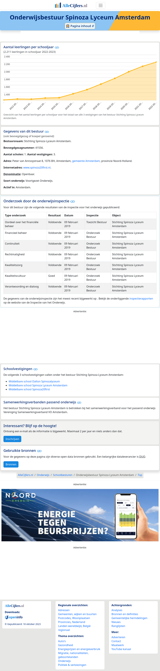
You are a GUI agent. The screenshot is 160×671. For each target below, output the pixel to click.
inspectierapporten (141, 298)
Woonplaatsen (81, 618)
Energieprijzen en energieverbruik (79, 649)
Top (140, 475)
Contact (116, 641)
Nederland (78, 622)
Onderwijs (64, 661)
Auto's (62, 641)
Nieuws (116, 622)
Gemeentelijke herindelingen (129, 618)
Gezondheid (65, 645)
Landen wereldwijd (69, 626)
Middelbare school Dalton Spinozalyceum (34, 381)
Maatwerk (118, 645)
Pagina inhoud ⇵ (80, 26)
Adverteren (118, 637)
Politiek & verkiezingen (72, 665)
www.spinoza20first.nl (36, 167)
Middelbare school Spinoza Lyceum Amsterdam (38, 385)
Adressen (64, 610)
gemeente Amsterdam (86, 161)
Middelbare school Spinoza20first (29, 389)
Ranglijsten (118, 626)
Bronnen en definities (125, 614)
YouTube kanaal (121, 649)
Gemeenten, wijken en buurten (77, 614)
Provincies (64, 622)
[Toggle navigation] (100, 5)
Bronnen (11, 464)
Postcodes (64, 618)
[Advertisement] (80, 36)
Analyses (117, 610)
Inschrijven (12, 439)
